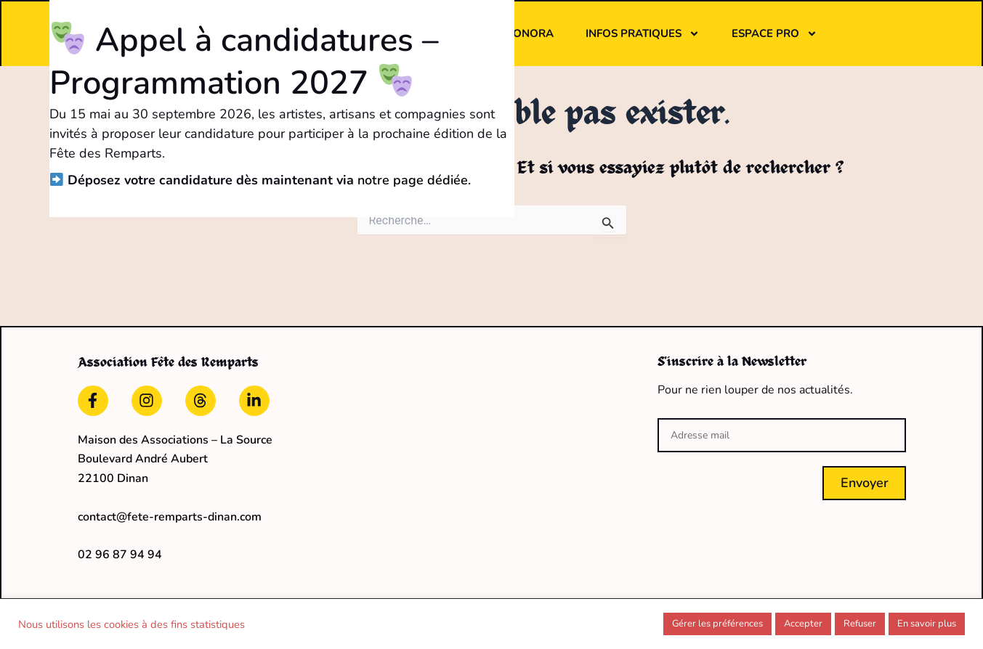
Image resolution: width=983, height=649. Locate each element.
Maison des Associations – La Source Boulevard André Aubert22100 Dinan (175, 459)
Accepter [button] (803, 623)
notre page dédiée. (496, 180)
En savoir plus (926, 623)
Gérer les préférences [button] (717, 623)
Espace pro (774, 33)
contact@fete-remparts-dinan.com (170, 517)
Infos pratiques (643, 33)
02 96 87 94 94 (120, 555)
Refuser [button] (860, 623)
